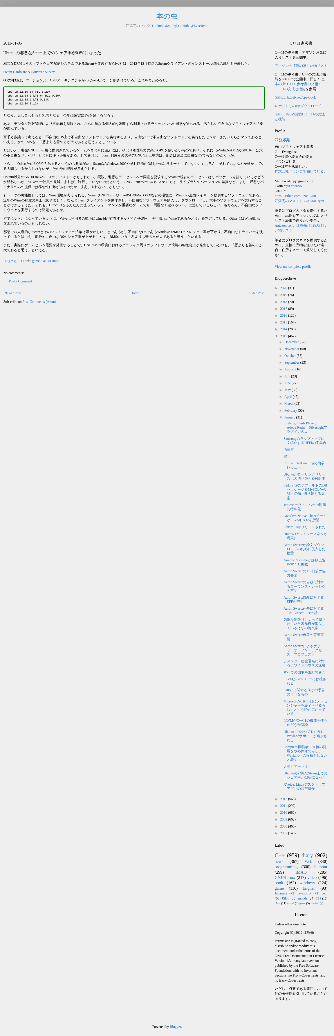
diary (307, 855)
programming (286, 866)
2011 (284, 806)
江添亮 (284, 140)
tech (324, 893)
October (290, 355)
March (289, 403)
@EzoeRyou (199, 26)
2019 (284, 295)
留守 (287, 456)
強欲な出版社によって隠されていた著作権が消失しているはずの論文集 (304, 624)
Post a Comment (20, 281)
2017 (284, 309)
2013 (284, 336)
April (288, 397)
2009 (284, 819)
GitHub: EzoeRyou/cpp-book (295, 97)
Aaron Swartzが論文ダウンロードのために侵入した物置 (304, 549)
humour (320, 866)
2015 (284, 322)
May (288, 390)
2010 (284, 812)
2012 (284, 799)
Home (134, 293)
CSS (318, 898)
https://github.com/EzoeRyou (295, 196)
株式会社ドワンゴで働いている (299, 171)
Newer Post (12, 293)
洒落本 (288, 449)
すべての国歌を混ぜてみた (304, 672)
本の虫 (167, 16)
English (309, 888)
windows (307, 882)
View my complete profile (293, 266)
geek (302, 903)
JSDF (286, 898)
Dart (277, 903)
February (291, 410)
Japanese (281, 893)
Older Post (256, 293)
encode (302, 898)
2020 (284, 288)
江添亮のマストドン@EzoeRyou (299, 201)
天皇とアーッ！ (295, 766)
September (292, 362)
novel (290, 903)
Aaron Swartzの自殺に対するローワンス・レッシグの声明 (304, 586)
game (36, 261)
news (279, 861)
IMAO (301, 872)
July (287, 376)
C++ (280, 855)
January (290, 417)
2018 (284, 302)
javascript (304, 893)
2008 (284, 826)
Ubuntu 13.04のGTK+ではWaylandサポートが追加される (305, 736)
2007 (284, 833)
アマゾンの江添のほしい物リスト (301, 66)
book (279, 882)
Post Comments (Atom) (39, 301)
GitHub (157, 26)
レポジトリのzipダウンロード (298, 106)
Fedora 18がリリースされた (304, 527)
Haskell (315, 903)
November (292, 349)
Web (308, 861)
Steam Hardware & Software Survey (29, 72)
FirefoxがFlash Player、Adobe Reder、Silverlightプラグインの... (305, 427)
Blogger (175, 1027)
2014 (284, 329)
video (312, 877)
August (289, 369)
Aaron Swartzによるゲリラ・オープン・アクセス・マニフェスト (302, 650)
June (288, 383)
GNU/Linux (50, 261)
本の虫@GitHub (176, 26)
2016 (284, 315)
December (292, 342)
